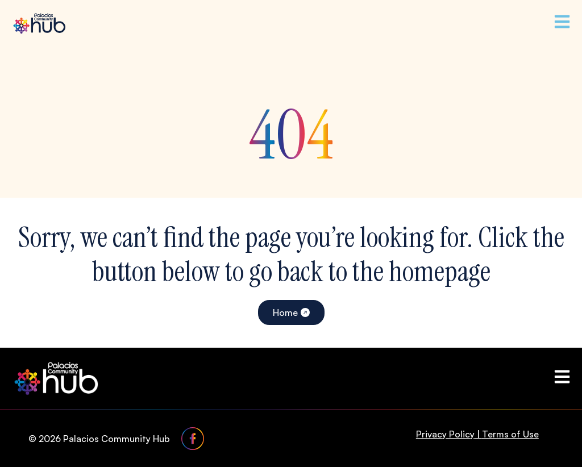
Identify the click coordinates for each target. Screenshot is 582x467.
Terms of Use (510, 434)
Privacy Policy (445, 434)
